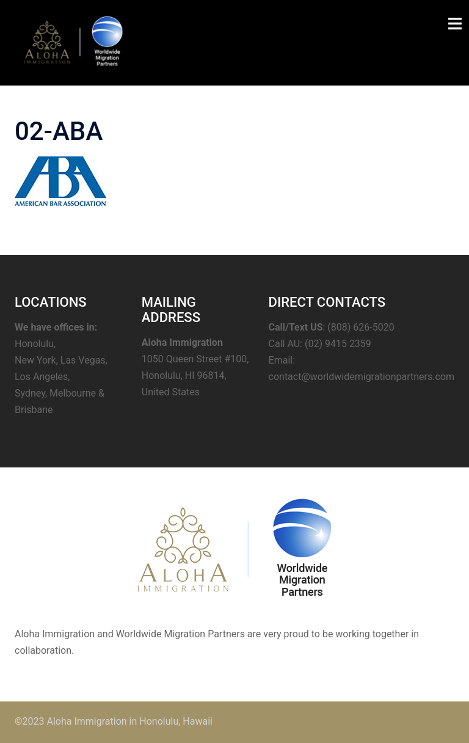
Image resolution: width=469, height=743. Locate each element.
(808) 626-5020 (360, 327)
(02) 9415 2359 (338, 344)
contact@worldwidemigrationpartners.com (361, 376)
